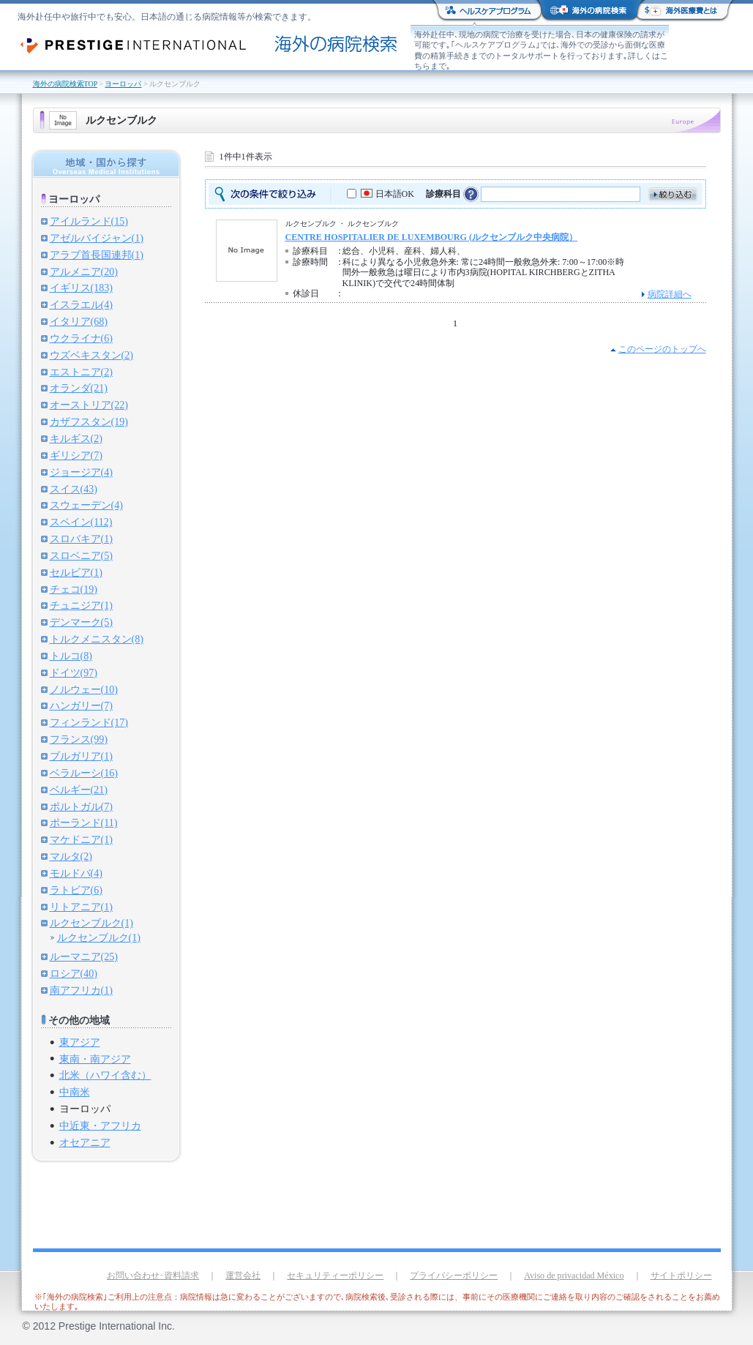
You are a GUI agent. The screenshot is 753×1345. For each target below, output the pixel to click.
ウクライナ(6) (81, 338)
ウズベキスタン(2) (91, 355)
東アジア (79, 1042)
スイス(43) (73, 489)
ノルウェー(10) (84, 689)
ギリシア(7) (76, 455)
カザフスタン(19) (89, 421)
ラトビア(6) (76, 890)
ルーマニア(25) (84, 956)
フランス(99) (79, 739)
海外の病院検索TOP (65, 84)
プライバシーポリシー (454, 1275)
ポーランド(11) (84, 822)
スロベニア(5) (81, 555)
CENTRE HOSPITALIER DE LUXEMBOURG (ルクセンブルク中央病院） (431, 237)
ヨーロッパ (123, 84)
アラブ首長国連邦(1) (96, 255)
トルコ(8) (71, 656)
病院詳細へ (670, 294)
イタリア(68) (79, 321)
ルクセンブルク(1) (91, 923)
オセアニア (84, 1142)
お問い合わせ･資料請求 (153, 1275)
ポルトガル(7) (81, 806)
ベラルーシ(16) (84, 773)
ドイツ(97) (73, 672)
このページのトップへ (662, 349)
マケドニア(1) (81, 839)
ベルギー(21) (79, 789)
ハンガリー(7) (81, 705)
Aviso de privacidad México (573, 1275)
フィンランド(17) (89, 722)
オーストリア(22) (89, 405)
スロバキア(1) (81, 538)
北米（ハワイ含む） (105, 1075)
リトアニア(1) (81, 907)
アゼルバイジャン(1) (96, 238)
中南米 (74, 1092)
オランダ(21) (79, 388)
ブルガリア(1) (81, 756)
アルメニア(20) (84, 271)
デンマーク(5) (81, 622)
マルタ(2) (71, 856)
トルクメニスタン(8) (96, 639)
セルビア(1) (76, 572)
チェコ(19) (73, 589)
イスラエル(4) (81, 304)
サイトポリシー (681, 1275)
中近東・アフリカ (100, 1125)
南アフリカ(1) (81, 990)
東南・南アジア (95, 1059)
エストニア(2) (81, 372)
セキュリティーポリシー (335, 1275)
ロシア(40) (73, 973)
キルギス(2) (76, 438)
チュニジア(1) (81, 605)
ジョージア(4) (81, 472)
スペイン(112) (81, 522)
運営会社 (243, 1275)
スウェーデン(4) (86, 505)
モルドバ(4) (76, 873)
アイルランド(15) (89, 221)
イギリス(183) (81, 287)
